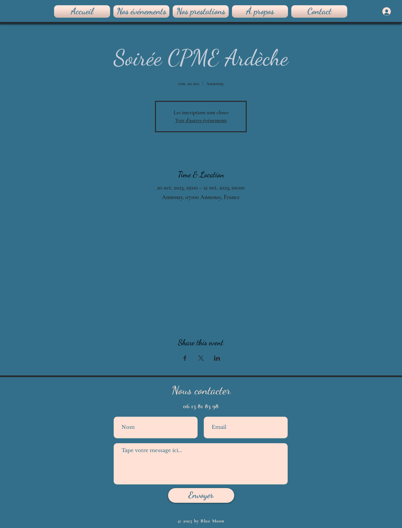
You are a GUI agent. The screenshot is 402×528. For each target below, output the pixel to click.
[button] (200, 11)
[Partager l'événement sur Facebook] (185, 358)
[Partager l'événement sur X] (201, 358)
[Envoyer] (201, 495)
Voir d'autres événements (201, 120)
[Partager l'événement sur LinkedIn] (217, 358)
